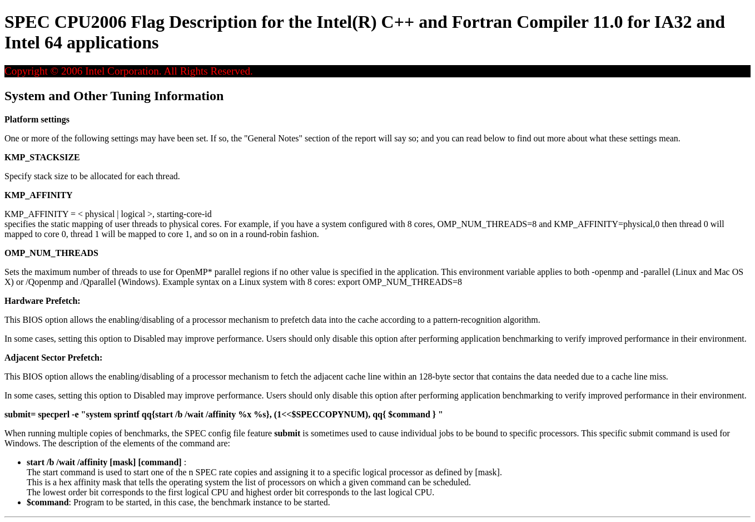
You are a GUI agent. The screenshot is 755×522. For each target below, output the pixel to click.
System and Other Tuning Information (113, 95)
